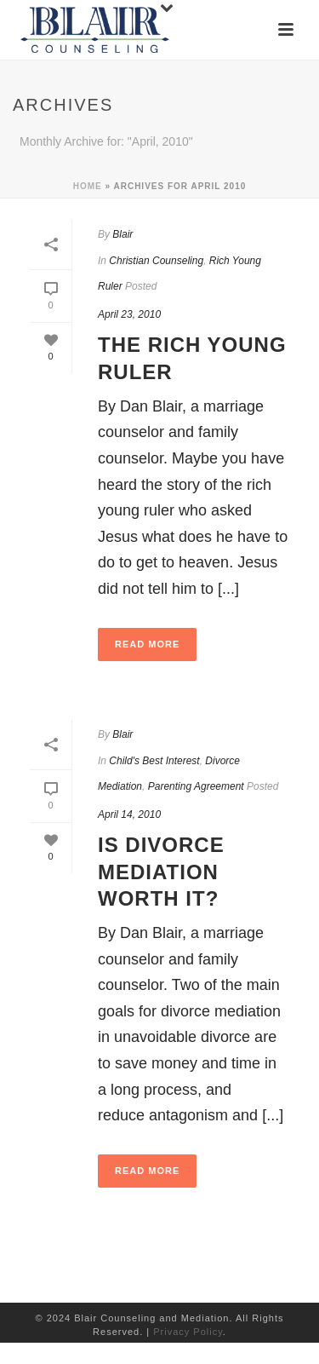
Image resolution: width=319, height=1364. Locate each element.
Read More (147, 644)
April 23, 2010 (129, 314)
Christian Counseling (156, 261)
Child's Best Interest (154, 761)
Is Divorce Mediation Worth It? (161, 871)
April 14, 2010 (129, 814)
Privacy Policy (188, 1332)
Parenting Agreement (196, 786)
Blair (122, 234)
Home (87, 186)
